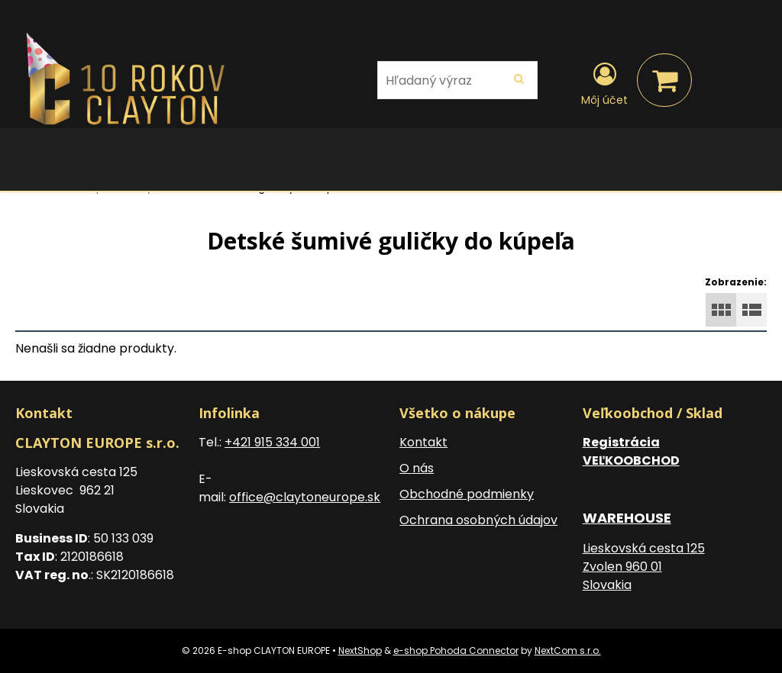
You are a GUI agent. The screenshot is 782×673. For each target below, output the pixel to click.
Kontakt (423, 442)
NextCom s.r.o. (568, 650)
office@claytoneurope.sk (304, 497)
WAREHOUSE (627, 517)
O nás (416, 468)
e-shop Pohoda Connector (456, 650)
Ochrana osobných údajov (478, 520)
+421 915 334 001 (272, 442)
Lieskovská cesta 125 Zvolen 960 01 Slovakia (644, 566)
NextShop (360, 650)
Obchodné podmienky (466, 494)
